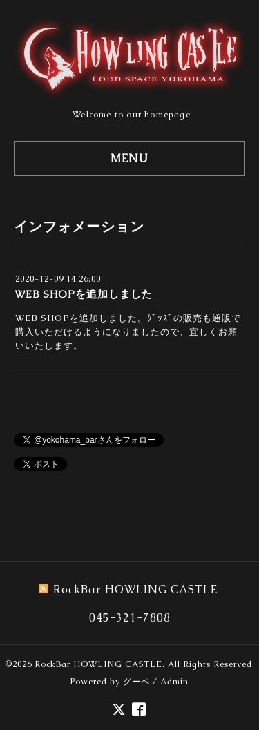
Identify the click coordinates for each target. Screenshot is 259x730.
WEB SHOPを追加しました (84, 293)
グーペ (136, 681)
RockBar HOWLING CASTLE (98, 664)
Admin (174, 681)
